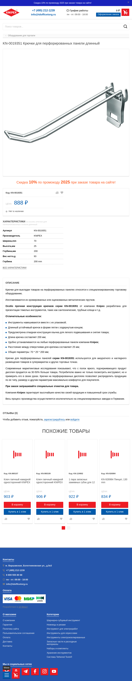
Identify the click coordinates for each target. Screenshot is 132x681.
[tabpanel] (17, 481)
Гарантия (7, 625)
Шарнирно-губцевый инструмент (63, 620)
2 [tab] (68, 528)
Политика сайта (11, 629)
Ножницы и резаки (56, 625)
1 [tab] (63, 528)
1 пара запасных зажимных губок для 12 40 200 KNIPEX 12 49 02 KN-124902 (82, 481)
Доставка (7, 641)
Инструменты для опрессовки (62, 633)
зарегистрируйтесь (54, 419)
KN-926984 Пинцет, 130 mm (114, 481)
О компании (9, 620)
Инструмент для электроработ (62, 629)
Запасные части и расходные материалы (62, 642)
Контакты (7, 646)
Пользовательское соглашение (18, 633)
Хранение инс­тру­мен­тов (59, 653)
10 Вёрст (23, 607)
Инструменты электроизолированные (66, 637)
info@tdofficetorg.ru (43, 14)
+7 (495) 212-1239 (43, 10)
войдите (75, 419)
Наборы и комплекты (57, 648)
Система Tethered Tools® (59, 657)
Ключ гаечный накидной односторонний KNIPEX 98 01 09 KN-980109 (49, 481)
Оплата (6, 637)
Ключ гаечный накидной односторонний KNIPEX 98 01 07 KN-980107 (17, 481)
